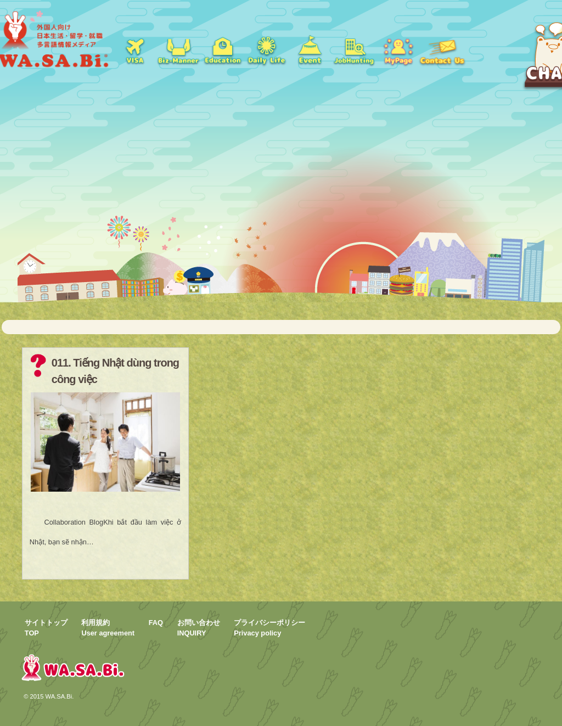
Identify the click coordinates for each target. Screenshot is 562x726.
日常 (266, 49)
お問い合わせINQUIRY (198, 627)
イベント (310, 49)
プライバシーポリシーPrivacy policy (269, 627)
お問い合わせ (442, 49)
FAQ (156, 622)
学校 (222, 49)
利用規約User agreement (107, 627)
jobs (354, 49)
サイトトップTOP (46, 627)
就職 (178, 49)
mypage (398, 49)
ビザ (134, 49)
